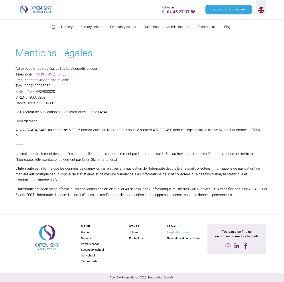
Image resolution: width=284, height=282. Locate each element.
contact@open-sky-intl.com (48, 80)
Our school (152, 27)
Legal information (178, 232)
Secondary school (123, 27)
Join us (133, 232)
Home (85, 232)
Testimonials (207, 27)
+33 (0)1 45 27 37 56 (50, 74)
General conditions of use (183, 238)
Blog (227, 27)
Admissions (178, 27)
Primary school (91, 27)
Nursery (67, 27)
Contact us (136, 238)
